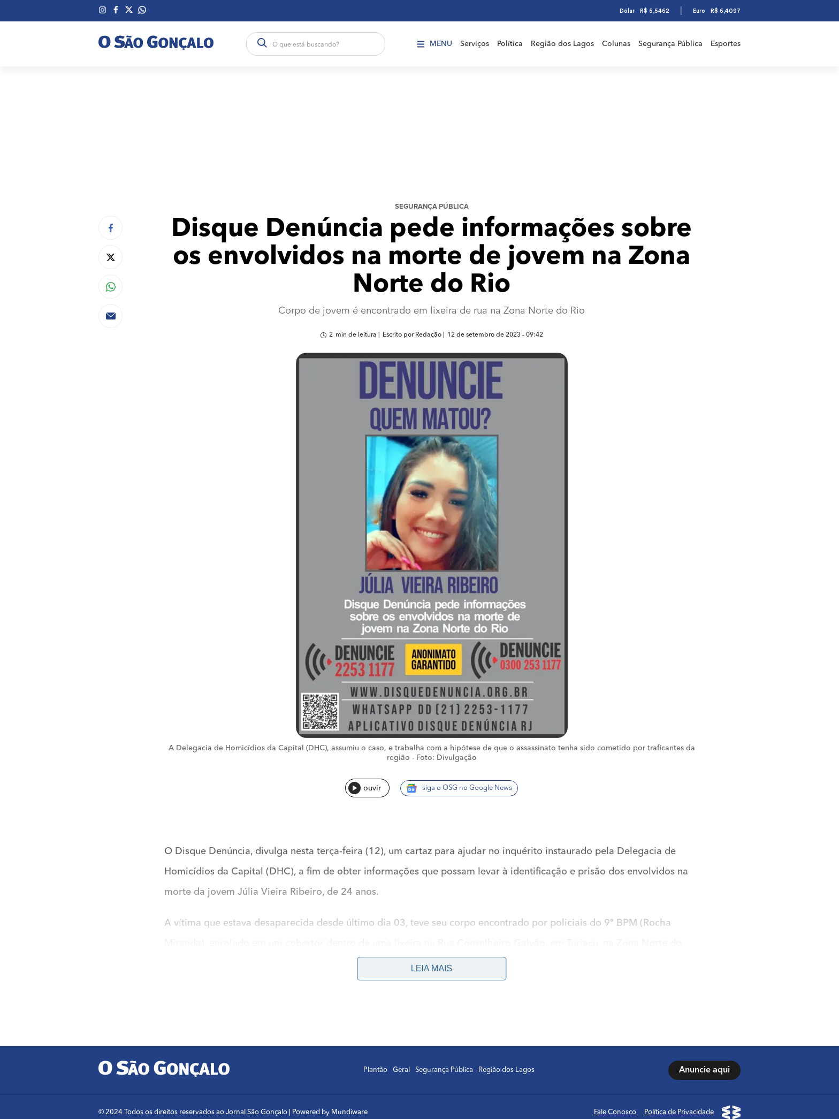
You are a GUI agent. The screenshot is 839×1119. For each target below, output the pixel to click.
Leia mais (431, 968)
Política (510, 44)
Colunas (616, 44)
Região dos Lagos (562, 44)
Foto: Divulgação (446, 758)
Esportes (726, 44)
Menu (434, 44)
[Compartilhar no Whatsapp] (110, 287)
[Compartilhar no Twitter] (110, 257)
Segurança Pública (670, 44)
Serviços (474, 44)
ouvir (364, 788)
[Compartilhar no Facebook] (110, 228)
